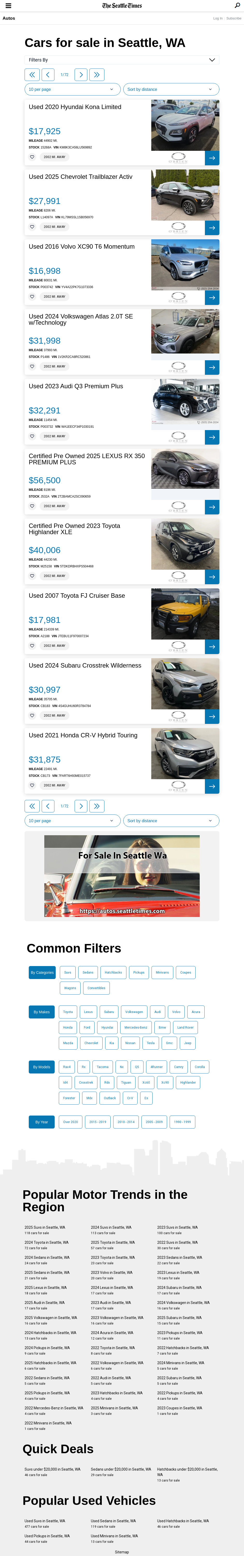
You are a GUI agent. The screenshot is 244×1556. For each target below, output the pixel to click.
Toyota (68, 1012)
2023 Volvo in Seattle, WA (112, 1275)
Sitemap (122, 1552)
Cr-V (130, 1098)
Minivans (162, 972)
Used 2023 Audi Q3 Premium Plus (76, 386)
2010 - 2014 (126, 1122)
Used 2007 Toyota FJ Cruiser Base (77, 596)
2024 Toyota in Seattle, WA (47, 1245)
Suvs (67, 972)
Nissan (130, 1043)
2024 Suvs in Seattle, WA (111, 1230)
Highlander (188, 1082)
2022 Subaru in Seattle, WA (179, 1380)
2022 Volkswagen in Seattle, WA (117, 1365)
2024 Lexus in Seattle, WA (112, 1290)
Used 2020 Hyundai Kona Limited (75, 107)
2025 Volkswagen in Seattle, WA (51, 1320)
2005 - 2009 (154, 1122)
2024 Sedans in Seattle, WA (47, 1260)
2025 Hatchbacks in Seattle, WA (50, 1365)
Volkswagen (134, 1012)
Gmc (169, 1043)
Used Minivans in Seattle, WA (114, 1539)
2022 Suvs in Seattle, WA (177, 1245)
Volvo (176, 1012)
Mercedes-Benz (136, 1027)
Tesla (151, 1043)
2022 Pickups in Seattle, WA (180, 1396)
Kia (112, 1043)
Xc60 (146, 1082)
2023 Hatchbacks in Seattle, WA (117, 1396)
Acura (196, 1012)
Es (146, 1098)
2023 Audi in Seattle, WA (111, 1305)
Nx (122, 1067)
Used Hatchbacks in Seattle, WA (183, 1523)
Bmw (162, 1027)
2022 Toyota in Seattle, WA (113, 1350)
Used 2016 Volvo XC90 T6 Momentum (82, 246)
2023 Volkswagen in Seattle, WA (117, 1320)
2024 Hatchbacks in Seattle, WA (50, 1335)
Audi (157, 1012)
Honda (68, 1027)
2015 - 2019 (97, 1122)
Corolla (200, 1067)
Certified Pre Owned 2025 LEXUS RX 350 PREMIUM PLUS (87, 459)
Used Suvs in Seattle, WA (45, 1523)
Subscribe (233, 18)
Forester (69, 1098)
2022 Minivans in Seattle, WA (48, 1426)
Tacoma (103, 1067)
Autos (9, 18)
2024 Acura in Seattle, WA (112, 1335)
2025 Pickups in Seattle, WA (47, 1396)
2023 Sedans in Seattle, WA (179, 1260)
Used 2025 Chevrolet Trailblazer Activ (80, 177)
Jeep (187, 1043)
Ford (87, 1027)
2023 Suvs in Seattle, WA (177, 1230)
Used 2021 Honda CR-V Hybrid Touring (83, 735)
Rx (83, 1067)
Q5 (137, 1067)
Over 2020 (70, 1122)
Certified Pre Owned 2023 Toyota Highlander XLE (74, 529)
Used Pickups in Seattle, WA (47, 1539)
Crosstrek (86, 1082)
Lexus (88, 1012)
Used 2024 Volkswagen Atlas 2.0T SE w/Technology (81, 319)
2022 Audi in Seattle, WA (111, 1380)
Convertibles (96, 988)
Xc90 (165, 1082)
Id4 (65, 1082)
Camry (178, 1067)
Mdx (89, 1098)
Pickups (139, 972)
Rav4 (66, 1067)
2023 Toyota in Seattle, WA (113, 1260)
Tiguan (126, 1082)
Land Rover (185, 1027)
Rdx (107, 1082)
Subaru (109, 1012)
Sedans (88, 972)
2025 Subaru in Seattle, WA (179, 1320)
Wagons (70, 988)
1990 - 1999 (182, 1122)
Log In (218, 18)
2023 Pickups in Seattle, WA (180, 1335)
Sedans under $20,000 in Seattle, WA (121, 1472)
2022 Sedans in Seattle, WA (47, 1380)
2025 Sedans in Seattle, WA (47, 1275)
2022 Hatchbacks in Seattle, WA (183, 1350)
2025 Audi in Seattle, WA (45, 1305)
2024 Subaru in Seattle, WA (179, 1290)
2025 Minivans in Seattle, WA (114, 1411)
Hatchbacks (113, 972)
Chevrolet (91, 1043)
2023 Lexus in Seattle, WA (178, 1275)
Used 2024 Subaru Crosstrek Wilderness (85, 665)
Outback (110, 1098)
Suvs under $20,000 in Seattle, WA (53, 1472)
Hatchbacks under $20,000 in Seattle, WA (187, 1474)
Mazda (68, 1043)
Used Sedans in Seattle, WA (113, 1523)
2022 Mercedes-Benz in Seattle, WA (54, 1411)
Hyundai (107, 1027)
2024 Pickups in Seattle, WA (47, 1350)
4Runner (156, 1067)
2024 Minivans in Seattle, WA (180, 1365)
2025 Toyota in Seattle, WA (113, 1245)
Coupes (185, 972)
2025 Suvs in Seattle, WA (45, 1230)
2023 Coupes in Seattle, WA (179, 1411)
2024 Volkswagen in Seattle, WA (183, 1305)
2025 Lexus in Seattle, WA (46, 1290)
